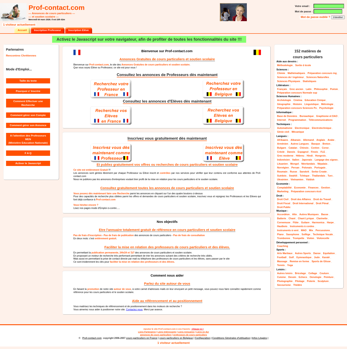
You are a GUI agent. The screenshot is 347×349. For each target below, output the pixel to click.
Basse (324, 214)
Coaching (282, 246)
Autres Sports (303, 253)
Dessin (292, 277)
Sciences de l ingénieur (290, 77)
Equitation (329, 253)
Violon (310, 238)
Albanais (296, 140)
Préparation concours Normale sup (297, 92)
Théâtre (297, 285)
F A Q (28, 153)
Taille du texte (28, 80)
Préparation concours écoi (306, 191)
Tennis (281, 265)
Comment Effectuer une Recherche (28, 103)
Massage (282, 261)
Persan (295, 167)
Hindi (310, 155)
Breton (326, 143)
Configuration (202, 338)
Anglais (320, 140)
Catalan (293, 147)
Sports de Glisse (321, 261)
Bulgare (281, 147)
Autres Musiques (309, 214)
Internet (281, 120)
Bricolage (300, 273)
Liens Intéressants (167, 332)
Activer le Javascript (28, 163)
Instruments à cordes (302, 226)
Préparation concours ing (322, 73)
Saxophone (292, 234)
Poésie (334, 89)
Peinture (329, 277)
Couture (324, 273)
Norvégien (283, 167)
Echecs (303, 277)
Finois (314, 151)
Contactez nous (134, 309)
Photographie (285, 281)
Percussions (323, 230)
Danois (291, 151)
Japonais (307, 159)
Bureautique (307, 116)
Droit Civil (282, 199)
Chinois (304, 147)
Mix (311, 230)
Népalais (322, 163)
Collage (312, 273)
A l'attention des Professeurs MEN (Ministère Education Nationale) (28, 139)
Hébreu (300, 155)
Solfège (306, 234)
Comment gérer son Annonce (28, 125)
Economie (300, 187)
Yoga (290, 265)
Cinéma (298, 100)
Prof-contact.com (167, 329)
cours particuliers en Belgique (176, 338)
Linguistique (311, 104)
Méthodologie (285, 65)
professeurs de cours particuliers (190, 334)
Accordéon (283, 214)
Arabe (330, 140)
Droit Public (284, 207)
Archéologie (284, 100)
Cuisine (281, 277)
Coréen (315, 147)
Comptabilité (284, 187)
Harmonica (318, 222)
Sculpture (323, 281)
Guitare (305, 222)
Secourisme (284, 285)
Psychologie (326, 108)
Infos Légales (259, 338)
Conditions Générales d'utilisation (231, 338)
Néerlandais (308, 163)
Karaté (326, 257)
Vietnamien (297, 179)
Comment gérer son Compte (28, 115)
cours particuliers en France (141, 338)
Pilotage (300, 281)
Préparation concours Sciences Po (297, 108)
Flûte (296, 222)
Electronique (302, 128)
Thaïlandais (318, 175)
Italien (295, 159)
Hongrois (320, 155)
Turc (330, 175)
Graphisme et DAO (327, 116)
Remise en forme (299, 261)
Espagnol (303, 151)
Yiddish (310, 179)
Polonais (307, 167)
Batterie (281, 218)
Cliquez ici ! (197, 329)
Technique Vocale (323, 234)
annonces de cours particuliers (156, 334)
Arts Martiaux (284, 253)
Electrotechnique (322, 128)
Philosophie (321, 89)
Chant (292, 218)
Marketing (282, 191)
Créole (281, 151)
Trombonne (283, 238)
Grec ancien (296, 89)
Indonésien (283, 159)
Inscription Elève (78, 30)
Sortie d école (303, 65)
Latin (309, 89)
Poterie (311, 281)
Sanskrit (304, 171)
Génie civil (283, 131)
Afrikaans (282, 140)
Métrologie (327, 104)
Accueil (22, 30)
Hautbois (282, 226)
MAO (304, 230)
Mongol (294, 163)
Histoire (297, 104)
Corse (325, 147)
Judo (317, 257)
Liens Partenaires (147, 332)
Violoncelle (323, 238)
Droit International (303, 203)
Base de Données (287, 116)
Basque (315, 143)
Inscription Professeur (47, 30)
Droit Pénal (322, 203)
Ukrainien (282, 179)
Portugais (319, 167)
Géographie (283, 104)
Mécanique (298, 131)
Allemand (308, 140)
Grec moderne (285, 155)
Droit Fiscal (283, 203)
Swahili (293, 175)
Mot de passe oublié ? (316, 17)
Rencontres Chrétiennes (21, 55)
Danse (316, 253)
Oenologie (315, 277)
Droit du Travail (322, 199)
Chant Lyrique (306, 218)
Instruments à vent (287, 230)
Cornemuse (283, 222)
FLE (322, 151)
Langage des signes (326, 159)
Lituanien (282, 163)
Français (282, 89)
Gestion (325, 187)
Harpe (330, 222)
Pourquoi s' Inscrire (28, 90)
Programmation (297, 120)
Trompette (298, 238)
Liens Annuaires (186, 332)
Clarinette (321, 218)
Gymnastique (304, 257)
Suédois (282, 175)
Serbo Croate (319, 171)
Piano (280, 234)
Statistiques (309, 81)
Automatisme (284, 128)
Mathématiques (296, 73)
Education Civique (315, 100)
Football (282, 257)
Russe (293, 171)
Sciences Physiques (288, 81)
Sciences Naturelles (317, 77)
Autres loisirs (284, 273)
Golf (291, 257)
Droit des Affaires (301, 199)
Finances (313, 187)
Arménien (282, 143)
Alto (294, 214)
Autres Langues (300, 143)
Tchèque (304, 175)
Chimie (281, 73)
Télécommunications (320, 120)
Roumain (282, 171)
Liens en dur (202, 332)
